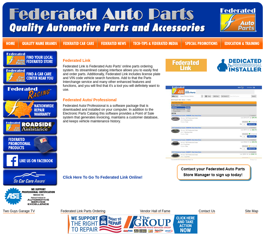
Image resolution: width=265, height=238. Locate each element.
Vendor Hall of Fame (155, 211)
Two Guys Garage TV (19, 211)
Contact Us (207, 211)
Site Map (251, 211)
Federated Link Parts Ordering (83, 211)
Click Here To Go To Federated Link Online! (102, 177)
